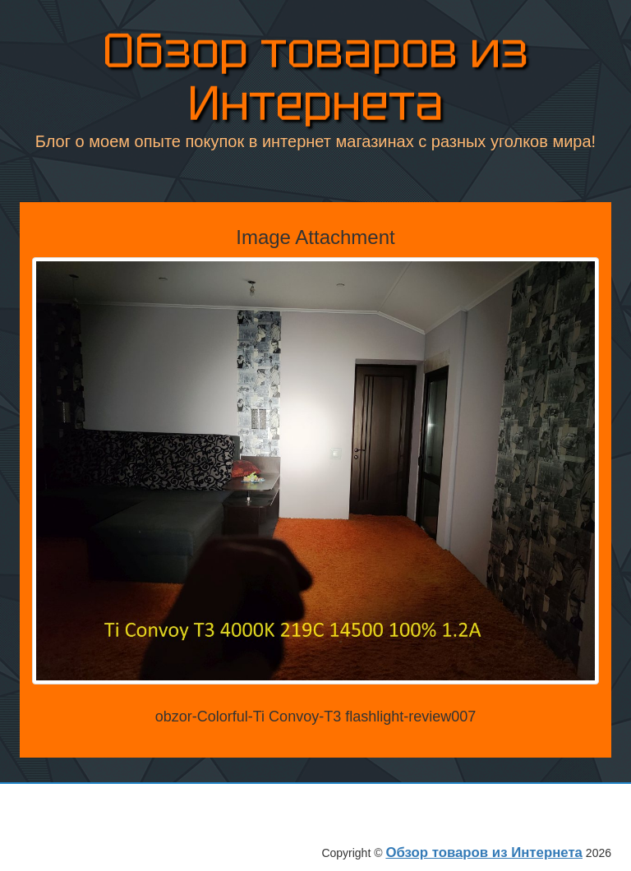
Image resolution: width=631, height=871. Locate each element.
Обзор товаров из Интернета (315, 73)
